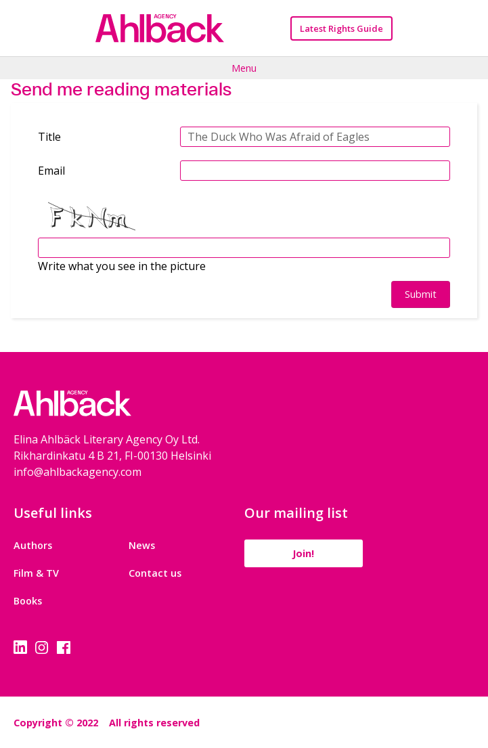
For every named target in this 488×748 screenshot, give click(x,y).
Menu (244, 67)
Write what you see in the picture (122, 266)
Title (49, 136)
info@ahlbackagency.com (77, 471)
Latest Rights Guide (341, 28)
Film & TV (36, 573)
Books (28, 600)
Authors (33, 545)
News (142, 545)
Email (51, 170)
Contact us (155, 573)
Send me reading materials (121, 89)
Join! (303, 553)
